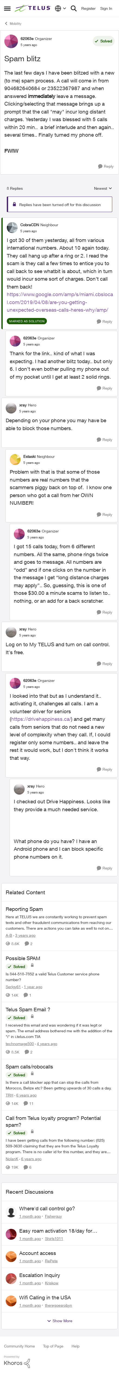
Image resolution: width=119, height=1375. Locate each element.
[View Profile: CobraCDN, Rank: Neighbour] (12, 227)
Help (75, 1346)
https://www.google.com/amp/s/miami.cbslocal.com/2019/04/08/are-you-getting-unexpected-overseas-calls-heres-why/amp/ (60, 302)
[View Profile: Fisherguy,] (11, 1211)
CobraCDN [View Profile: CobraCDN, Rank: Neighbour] (29, 224)
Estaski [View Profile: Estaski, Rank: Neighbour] (29, 456)
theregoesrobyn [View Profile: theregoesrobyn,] (58, 1305)
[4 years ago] (46, 1043)
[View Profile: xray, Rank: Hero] (11, 408)
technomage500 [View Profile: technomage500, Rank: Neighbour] (20, 1043)
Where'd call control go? (47, 1208)
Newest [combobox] (103, 188)
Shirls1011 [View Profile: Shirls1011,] (54, 1238)
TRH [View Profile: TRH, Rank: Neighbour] (9, 1095)
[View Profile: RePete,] (11, 1256)
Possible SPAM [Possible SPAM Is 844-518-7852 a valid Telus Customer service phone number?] (23, 958)
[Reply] (106, 166)
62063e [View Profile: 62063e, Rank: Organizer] (27, 38)
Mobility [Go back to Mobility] (12, 23)
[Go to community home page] (33, 8)
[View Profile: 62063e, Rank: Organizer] (11, 41)
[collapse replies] (59, 220)
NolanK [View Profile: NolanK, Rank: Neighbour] (12, 1158)
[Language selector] (61, 8)
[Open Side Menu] (7, 8)
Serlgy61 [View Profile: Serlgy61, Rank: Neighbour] (13, 986)
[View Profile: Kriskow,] (11, 1278)
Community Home (19, 1346)
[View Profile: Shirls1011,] (11, 1234)
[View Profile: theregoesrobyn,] (11, 1301)
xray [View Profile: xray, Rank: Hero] (23, 405)
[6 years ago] (25, 1095)
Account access (37, 1253)
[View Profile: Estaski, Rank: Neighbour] (15, 459)
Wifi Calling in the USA (45, 1297)
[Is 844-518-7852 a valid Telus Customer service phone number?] (59, 976)
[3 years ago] (24, 935)
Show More (59, 1320)
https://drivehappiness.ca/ (41, 719)
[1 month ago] (30, 1216)
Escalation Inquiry (39, 1275)
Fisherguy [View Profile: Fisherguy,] (53, 1216)
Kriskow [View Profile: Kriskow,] (52, 1283)
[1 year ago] (32, 986)
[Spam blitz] (28, 231)
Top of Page (53, 1346)
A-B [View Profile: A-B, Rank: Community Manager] (9, 935)
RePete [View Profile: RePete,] (51, 1260)
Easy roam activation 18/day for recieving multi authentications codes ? (64, 1231)
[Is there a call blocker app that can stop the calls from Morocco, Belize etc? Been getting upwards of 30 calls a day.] (59, 1085)
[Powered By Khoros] (59, 1362)
